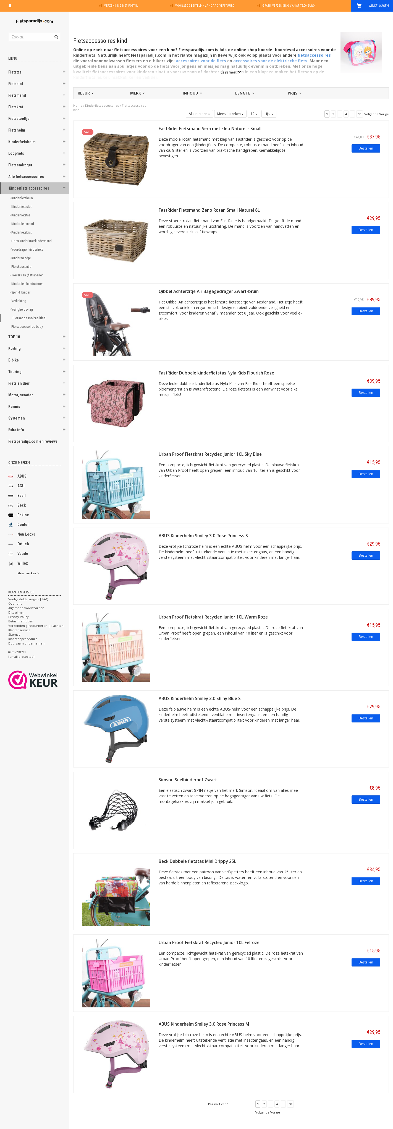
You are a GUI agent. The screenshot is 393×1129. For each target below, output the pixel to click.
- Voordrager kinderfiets (27, 249)
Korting (14, 348)
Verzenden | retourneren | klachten (36, 626)
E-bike (13, 360)
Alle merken (199, 113)
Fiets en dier (19, 383)
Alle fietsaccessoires (26, 176)
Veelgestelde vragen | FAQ (28, 599)
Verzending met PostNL (121, 5)
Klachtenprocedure (22, 639)
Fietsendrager (20, 165)
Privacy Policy (18, 617)
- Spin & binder (20, 292)
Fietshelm (16, 130)
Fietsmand (17, 95)
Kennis (14, 406)
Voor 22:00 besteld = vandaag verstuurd (204, 5)
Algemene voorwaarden (26, 608)
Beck (17, 505)
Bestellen (366, 148)
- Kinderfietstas (20, 215)
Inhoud (192, 93)
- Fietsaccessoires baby (27, 326)
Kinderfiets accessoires (29, 188)
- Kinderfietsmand (22, 224)
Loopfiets (16, 153)
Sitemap (14, 634)
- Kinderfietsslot (21, 207)
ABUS (17, 476)
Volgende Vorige (376, 114)
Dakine (18, 515)
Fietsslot (15, 84)
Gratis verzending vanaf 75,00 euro (288, 5)
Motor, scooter (20, 395)
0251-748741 (17, 652)
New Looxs (21, 534)
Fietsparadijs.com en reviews (32, 441)
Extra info (16, 430)
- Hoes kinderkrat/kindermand (31, 241)
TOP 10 (14, 337)
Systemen (16, 418)
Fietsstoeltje (19, 118)
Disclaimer (16, 612)
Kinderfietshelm (22, 142)
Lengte (244, 93)
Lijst (268, 113)
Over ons (15, 603)
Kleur (85, 93)
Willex (18, 563)
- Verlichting (18, 301)
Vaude (18, 553)
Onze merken (19, 463)
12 (254, 113)
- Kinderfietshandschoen (27, 284)
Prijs (294, 93)
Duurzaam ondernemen (26, 643)
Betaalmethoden (20, 621)
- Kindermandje (21, 258)
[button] (63, 72)
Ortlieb (18, 544)
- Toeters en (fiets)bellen (27, 275)
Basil (17, 495)
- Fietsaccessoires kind (28, 318)
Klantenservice (19, 630)
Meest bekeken (230, 113)
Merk (137, 93)
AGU (16, 486)
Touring (15, 372)
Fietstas (15, 72)
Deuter (18, 524)
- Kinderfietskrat (21, 232)
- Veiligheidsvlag (22, 309)
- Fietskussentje (21, 266)
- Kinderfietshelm (22, 198)
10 (359, 114)
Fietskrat (15, 107)
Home (77, 105)
